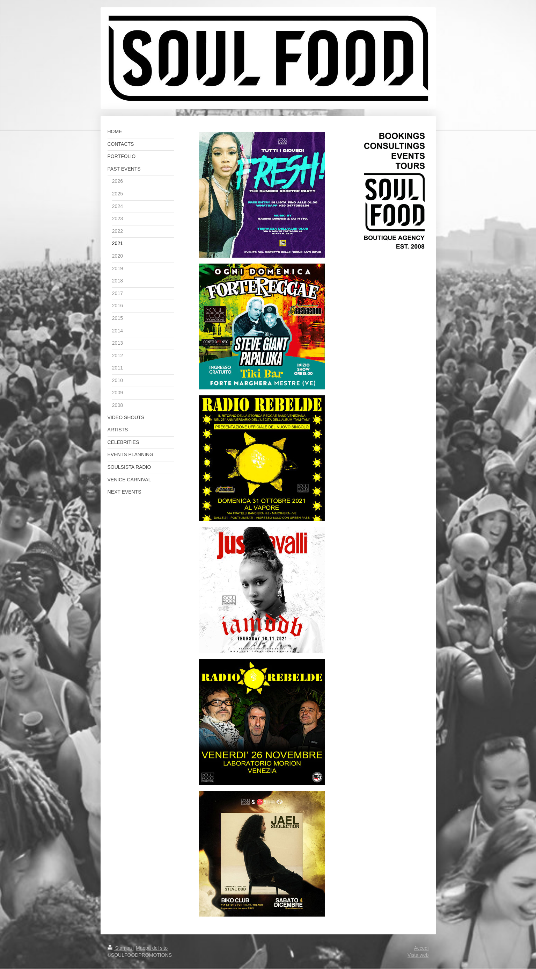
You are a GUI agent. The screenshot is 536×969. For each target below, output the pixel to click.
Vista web (417, 955)
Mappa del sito (152, 948)
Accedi (421, 948)
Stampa (120, 948)
